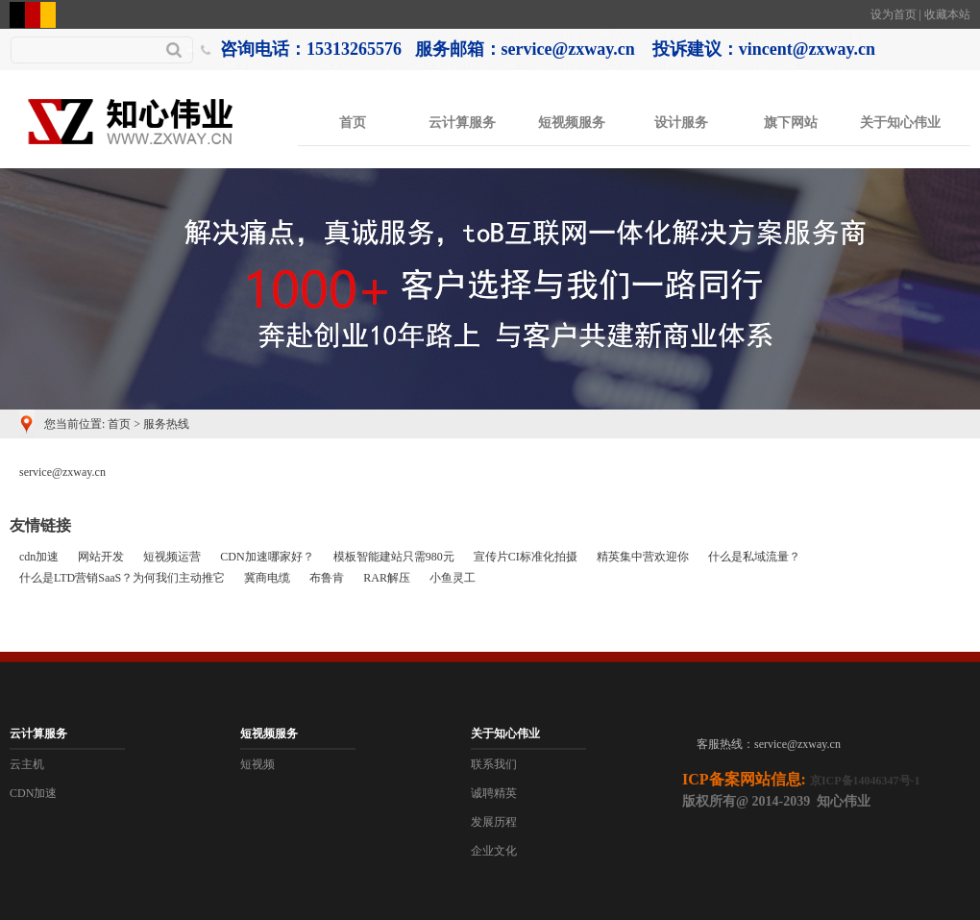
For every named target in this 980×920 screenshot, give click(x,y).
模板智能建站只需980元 (393, 556)
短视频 (257, 764)
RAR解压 (386, 577)
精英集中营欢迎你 (643, 556)
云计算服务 (462, 122)
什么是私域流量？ (754, 556)
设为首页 (893, 14)
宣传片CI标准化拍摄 (525, 556)
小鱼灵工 (452, 577)
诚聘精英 (494, 793)
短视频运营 (172, 556)
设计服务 (681, 122)
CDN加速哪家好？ (266, 556)
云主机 (27, 764)
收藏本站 (947, 14)
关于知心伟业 (900, 122)
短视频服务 (571, 122)
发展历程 (494, 822)
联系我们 (494, 764)
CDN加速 (33, 793)
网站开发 (101, 556)
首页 (352, 122)
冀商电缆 (267, 577)
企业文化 (494, 851)
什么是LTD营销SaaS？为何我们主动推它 (122, 577)
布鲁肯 (326, 577)
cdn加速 (39, 556)
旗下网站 (791, 122)
